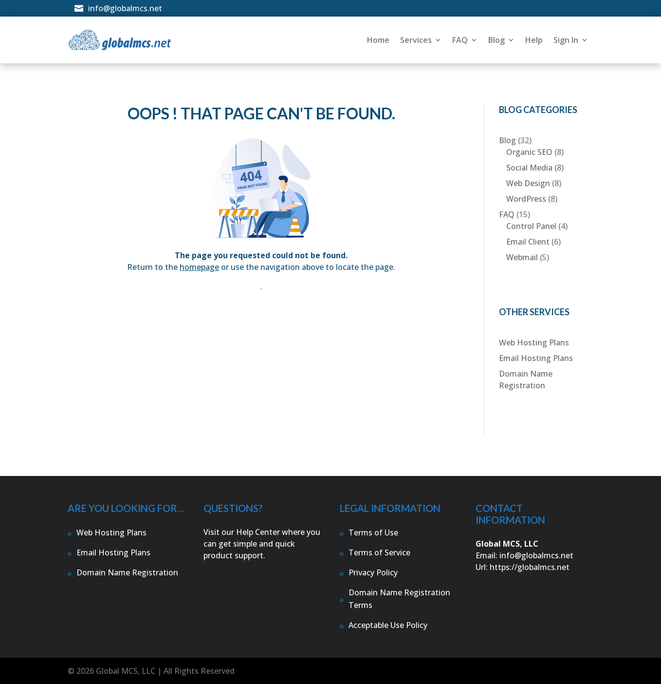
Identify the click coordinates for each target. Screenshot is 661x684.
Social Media (529, 167)
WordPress (526, 198)
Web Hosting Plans (534, 342)
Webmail (522, 257)
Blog (496, 40)
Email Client (528, 241)
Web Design (528, 183)
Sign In (565, 40)
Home (378, 40)
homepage (199, 267)
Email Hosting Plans (536, 358)
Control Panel (531, 226)
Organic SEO (529, 152)
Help (534, 40)
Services (416, 40)
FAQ (460, 40)
